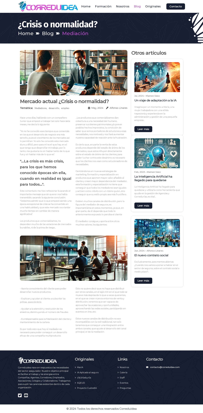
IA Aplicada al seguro (88, 372)
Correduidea (128, 408)
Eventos (124, 383)
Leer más (143, 129)
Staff (122, 377)
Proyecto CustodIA (87, 388)
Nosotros (122, 6)
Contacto (175, 6)
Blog (137, 6)
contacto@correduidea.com (163, 367)
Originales (153, 6)
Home (85, 6)
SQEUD (81, 383)
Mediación (75, 33)
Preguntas (125, 388)
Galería (123, 372)
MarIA (80, 367)
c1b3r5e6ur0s (84, 377)
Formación (103, 6)
